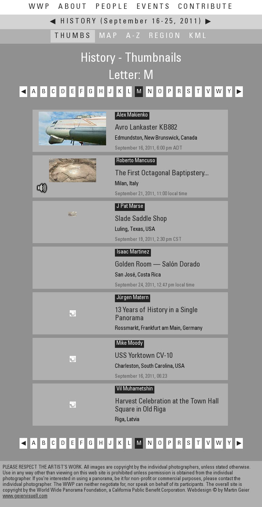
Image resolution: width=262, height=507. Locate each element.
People (112, 7)
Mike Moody (129, 343)
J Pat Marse (129, 206)
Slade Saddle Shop (141, 219)
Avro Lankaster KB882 (146, 128)
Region (165, 36)
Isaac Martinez (132, 252)
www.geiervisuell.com (25, 496)
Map (108, 36)
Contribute (205, 7)
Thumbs (72, 36)
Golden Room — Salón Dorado (157, 264)
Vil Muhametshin (134, 389)
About (73, 7)
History (78, 21)
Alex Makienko (132, 115)
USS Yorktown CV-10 (143, 356)
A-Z (133, 36)
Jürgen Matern (132, 298)
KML (198, 36)
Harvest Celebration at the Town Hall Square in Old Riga (167, 405)
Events (153, 7)
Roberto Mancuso (135, 161)
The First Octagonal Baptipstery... (162, 173)
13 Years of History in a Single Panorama (156, 314)
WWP (40, 7)
